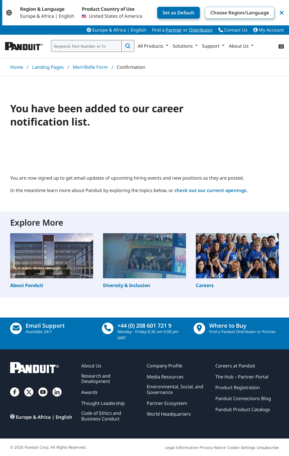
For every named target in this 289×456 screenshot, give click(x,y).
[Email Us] (16, 328)
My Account (268, 30)
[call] (107, 328)
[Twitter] (28, 397)
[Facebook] (14, 397)
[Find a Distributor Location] (199, 328)
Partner (174, 30)
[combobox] (86, 46)
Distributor (201, 30)
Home (16, 67)
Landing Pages (48, 67)
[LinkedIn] (57, 397)
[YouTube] (42, 397)
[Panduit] (24, 44)
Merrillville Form (90, 67)
